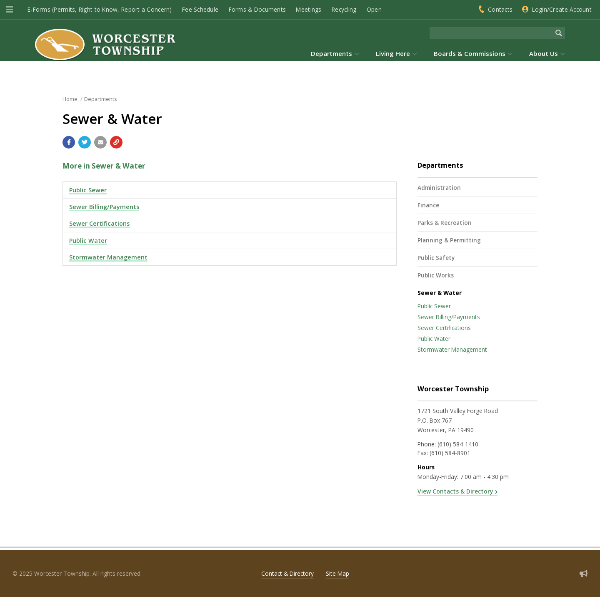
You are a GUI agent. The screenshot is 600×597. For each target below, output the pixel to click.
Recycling (344, 9)
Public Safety (436, 258)
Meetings (308, 9)
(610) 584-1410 (458, 444)
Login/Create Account (562, 9)
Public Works (436, 275)
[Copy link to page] (116, 142)
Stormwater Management (108, 257)
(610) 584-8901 (450, 453)
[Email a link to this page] (100, 142)
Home (70, 99)
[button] (9, 9)
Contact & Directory (287, 573)
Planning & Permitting (449, 240)
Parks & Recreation (445, 223)
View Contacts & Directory (455, 491)
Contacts (500, 9)
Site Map (337, 573)
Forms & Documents (257, 9)
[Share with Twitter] (84, 142)
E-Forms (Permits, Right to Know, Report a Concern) (100, 9)
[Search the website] (491, 33)
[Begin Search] (558, 33)
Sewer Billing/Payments (104, 207)
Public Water (88, 240)
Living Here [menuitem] (393, 53)
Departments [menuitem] (331, 53)
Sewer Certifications (99, 223)
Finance (428, 205)
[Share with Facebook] (68, 142)
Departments (100, 99)
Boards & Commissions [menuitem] (469, 53)
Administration (439, 187)
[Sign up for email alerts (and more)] (584, 573)
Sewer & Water (440, 293)
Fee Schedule (200, 9)
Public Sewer (88, 190)
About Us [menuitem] (543, 53)
